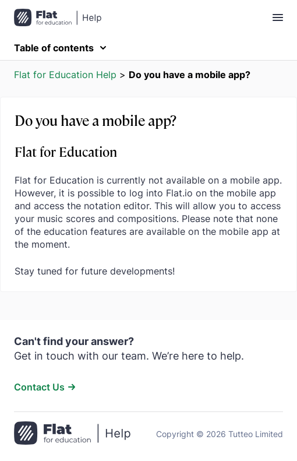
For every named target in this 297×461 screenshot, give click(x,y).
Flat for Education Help (65, 74)
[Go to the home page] (72, 434)
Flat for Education (66, 151)
